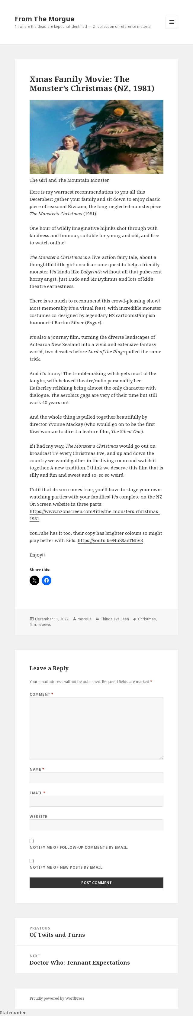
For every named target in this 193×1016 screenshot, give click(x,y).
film (33, 624)
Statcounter (13, 1012)
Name (37, 769)
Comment (41, 694)
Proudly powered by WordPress (57, 998)
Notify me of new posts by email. (67, 867)
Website (38, 816)
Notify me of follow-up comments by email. (79, 847)
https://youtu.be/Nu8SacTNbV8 (110, 540)
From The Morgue (44, 18)
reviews (44, 624)
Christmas (147, 619)
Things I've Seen (115, 619)
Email (37, 792)
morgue (85, 619)
